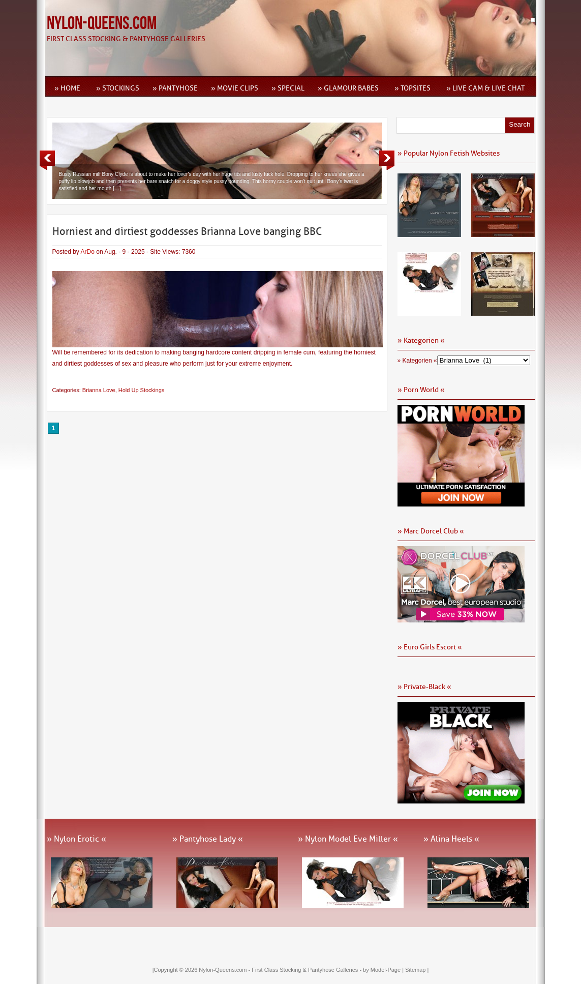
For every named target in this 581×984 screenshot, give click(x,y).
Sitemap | (417, 970)
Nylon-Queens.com (102, 24)
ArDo (88, 251)
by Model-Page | (384, 970)
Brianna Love (98, 390)
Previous (47, 160)
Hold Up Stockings (141, 390)
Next (386, 160)
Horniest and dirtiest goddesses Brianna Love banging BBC (187, 231)
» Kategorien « (417, 360)
